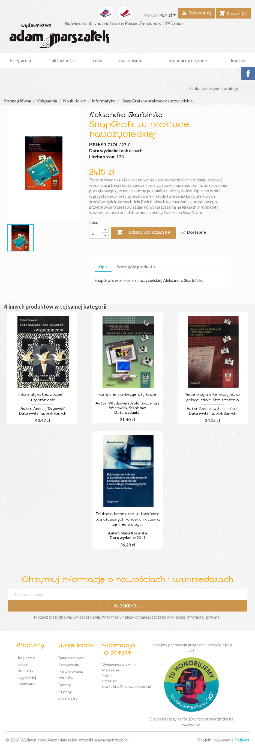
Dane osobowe (71, 657)
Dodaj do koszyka (143, 232)
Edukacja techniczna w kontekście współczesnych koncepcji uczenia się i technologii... (127, 519)
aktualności (63, 60)
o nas (96, 60)
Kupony (65, 691)
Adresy (64, 684)
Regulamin (26, 657)
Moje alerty (67, 699)
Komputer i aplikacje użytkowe (127, 395)
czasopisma (130, 60)
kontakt (239, 60)
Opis (103, 266)
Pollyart (242, 739)
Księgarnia (20, 60)
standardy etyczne (188, 60)
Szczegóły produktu (135, 266)
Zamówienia (68, 664)
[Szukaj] (216, 88)
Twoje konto (74, 645)
